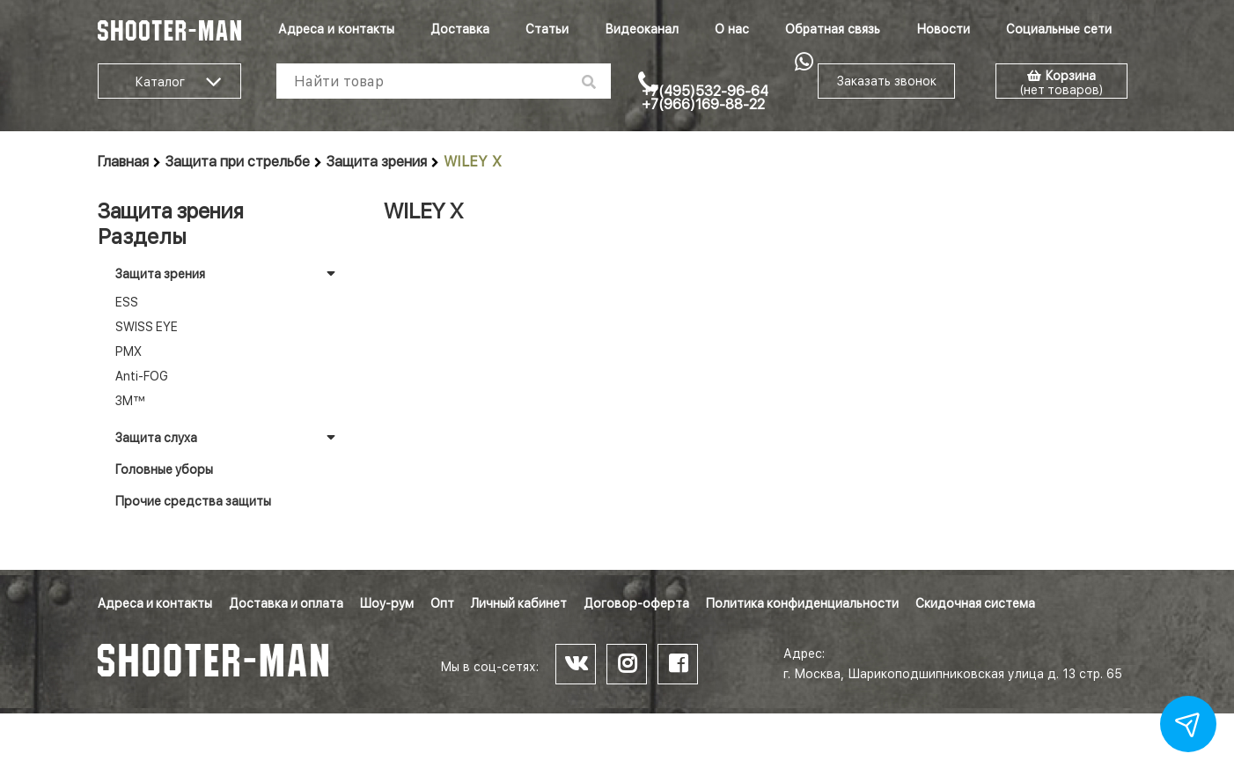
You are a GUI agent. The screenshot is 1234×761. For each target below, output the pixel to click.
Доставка (459, 29)
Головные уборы (164, 469)
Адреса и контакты (336, 29)
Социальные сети (1059, 29)
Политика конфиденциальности (802, 603)
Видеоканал (642, 29)
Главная (123, 161)
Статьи (547, 29)
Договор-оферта (636, 603)
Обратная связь (832, 29)
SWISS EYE (146, 327)
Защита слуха (156, 438)
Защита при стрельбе (237, 161)
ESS (126, 302)
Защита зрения (377, 161)
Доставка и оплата (286, 603)
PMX (128, 351)
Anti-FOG (141, 376)
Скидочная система (975, 603)
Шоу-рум (387, 603)
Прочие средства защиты (193, 501)
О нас (732, 29)
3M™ (130, 401)
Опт (442, 603)
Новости (943, 29)
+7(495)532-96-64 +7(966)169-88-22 (705, 98)
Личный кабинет (519, 603)
